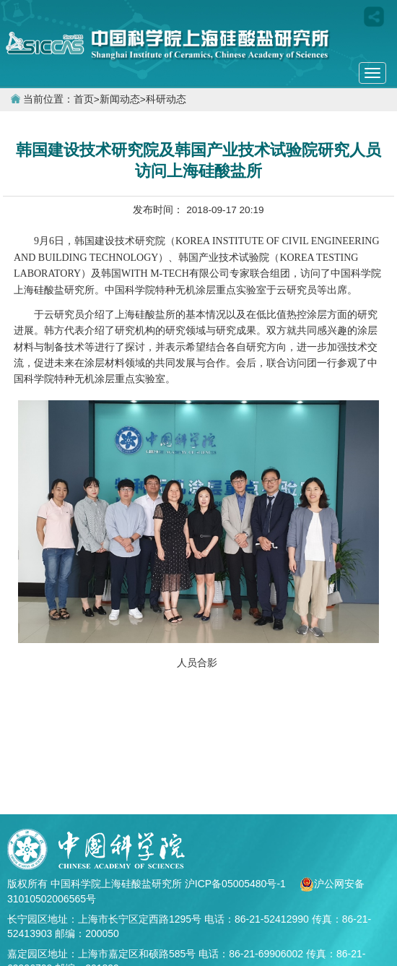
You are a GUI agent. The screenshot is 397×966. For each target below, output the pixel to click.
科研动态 (166, 99)
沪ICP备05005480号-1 (237, 883)
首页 (84, 99)
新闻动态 (120, 99)
